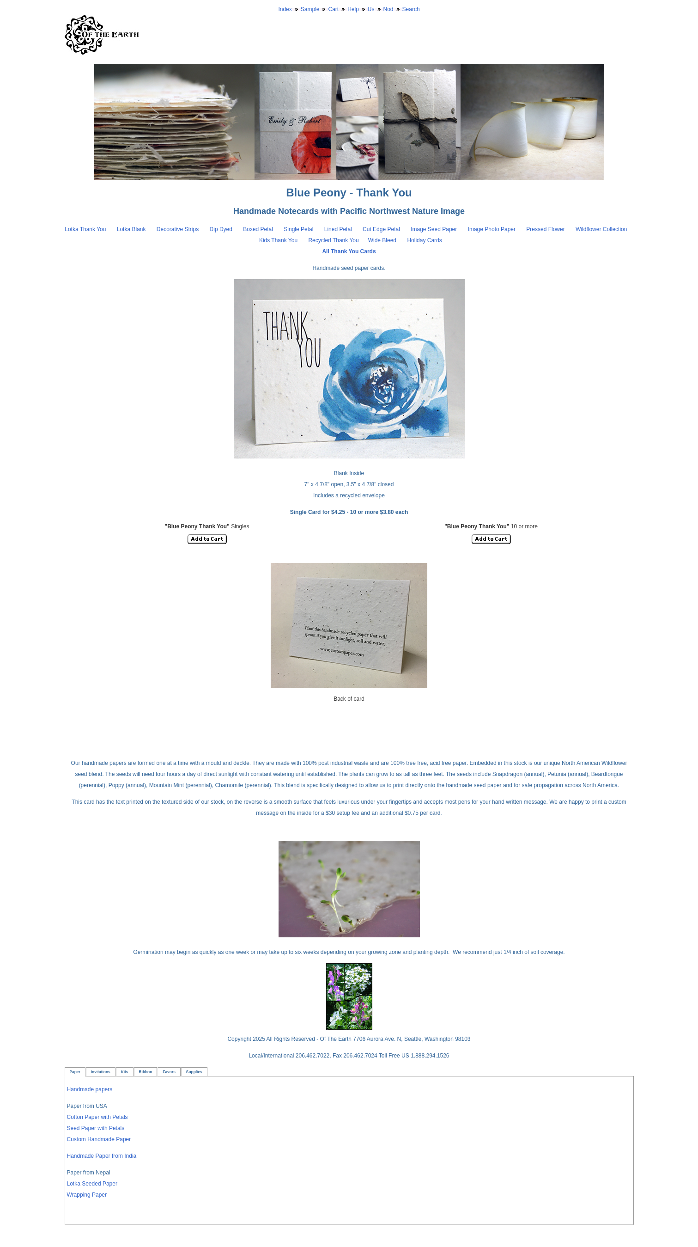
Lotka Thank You (85, 229)
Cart (333, 9)
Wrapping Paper (87, 1195)
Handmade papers (90, 1089)
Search (411, 9)
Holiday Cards (424, 240)
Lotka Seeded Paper (92, 1183)
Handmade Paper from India (102, 1156)
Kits (124, 1072)
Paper (75, 1072)
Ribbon (145, 1072)
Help (353, 9)
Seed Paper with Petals (96, 1128)
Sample (310, 9)
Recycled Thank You (333, 240)
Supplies (194, 1072)
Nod (388, 9)
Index (284, 9)
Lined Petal (338, 229)
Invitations (100, 1072)
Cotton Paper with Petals (97, 1117)
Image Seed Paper (434, 229)
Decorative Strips (178, 229)
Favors (169, 1072)
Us (371, 9)
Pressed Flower (545, 229)
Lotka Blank (131, 229)
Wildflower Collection (601, 229)
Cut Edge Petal (382, 229)
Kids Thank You (279, 240)
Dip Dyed (222, 229)
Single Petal (298, 229)
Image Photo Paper (492, 229)
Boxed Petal (258, 229)
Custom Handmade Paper (99, 1139)
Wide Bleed (382, 240)
